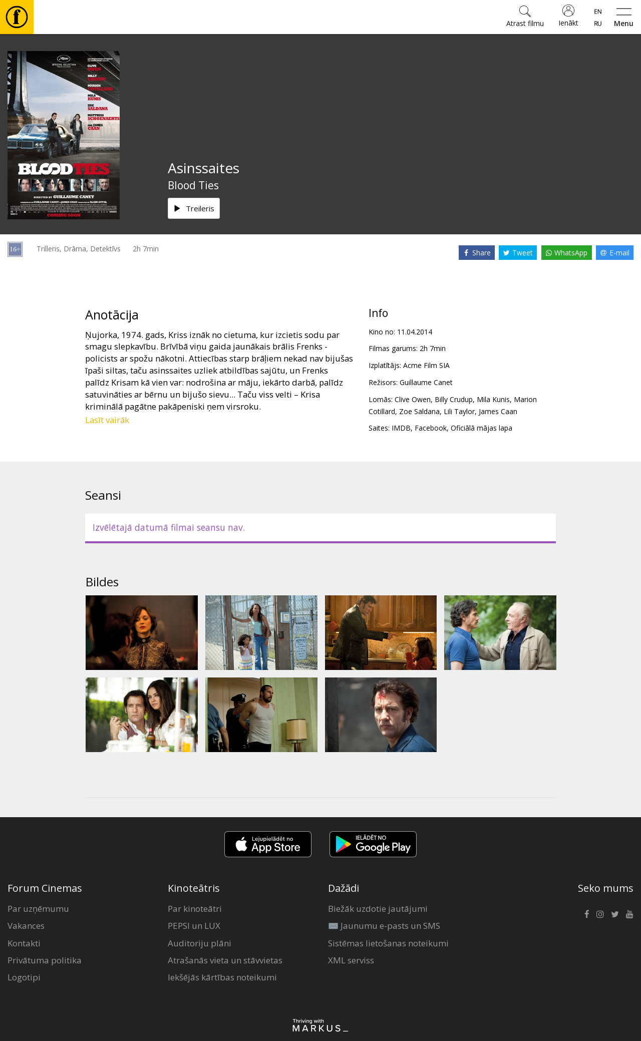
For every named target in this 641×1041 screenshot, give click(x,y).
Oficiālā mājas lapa (481, 428)
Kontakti (24, 943)
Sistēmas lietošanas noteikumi (388, 943)
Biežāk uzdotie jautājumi (378, 908)
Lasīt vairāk (107, 420)
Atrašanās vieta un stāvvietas (225, 960)
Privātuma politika (45, 960)
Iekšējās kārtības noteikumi (222, 977)
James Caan (498, 411)
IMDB (401, 428)
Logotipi (24, 977)
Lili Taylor (459, 411)
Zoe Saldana (419, 411)
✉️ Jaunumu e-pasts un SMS (384, 925)
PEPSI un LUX (194, 925)
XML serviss (351, 960)
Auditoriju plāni (199, 943)
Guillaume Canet (426, 382)
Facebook (431, 428)
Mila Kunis (493, 399)
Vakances (26, 925)
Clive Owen (413, 399)
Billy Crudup (454, 399)
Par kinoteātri (195, 908)
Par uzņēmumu (38, 908)
